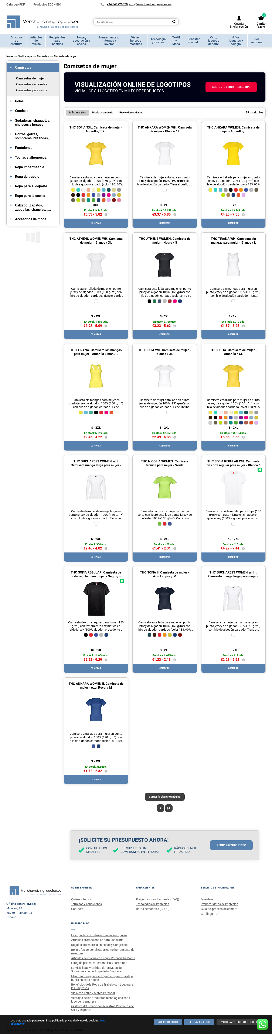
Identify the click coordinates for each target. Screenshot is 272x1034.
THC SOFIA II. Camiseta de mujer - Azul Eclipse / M (164, 574)
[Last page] (169, 808)
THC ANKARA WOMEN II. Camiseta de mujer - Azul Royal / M (96, 685)
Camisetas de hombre (31, 84)
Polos (19, 101)
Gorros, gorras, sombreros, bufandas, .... (34, 136)
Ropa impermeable (29, 167)
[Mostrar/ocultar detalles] (240, 1022)
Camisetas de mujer (30, 78)
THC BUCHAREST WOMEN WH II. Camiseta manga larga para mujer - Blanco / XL (233, 576)
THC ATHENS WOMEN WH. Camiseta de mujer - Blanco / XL (96, 240)
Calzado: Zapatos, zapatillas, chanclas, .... (33, 207)
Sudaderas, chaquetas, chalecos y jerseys (32, 123)
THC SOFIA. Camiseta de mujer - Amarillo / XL (233, 352)
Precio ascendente (102, 112)
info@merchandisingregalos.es (150, 4)
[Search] (174, 21)
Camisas (21, 111)
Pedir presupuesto (231, 845)
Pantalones (23, 148)
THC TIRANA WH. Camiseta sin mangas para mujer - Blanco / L (233, 240)
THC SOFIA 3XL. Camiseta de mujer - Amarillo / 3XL (96, 129)
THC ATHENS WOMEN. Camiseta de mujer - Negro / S (164, 240)
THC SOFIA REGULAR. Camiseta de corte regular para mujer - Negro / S (96, 574)
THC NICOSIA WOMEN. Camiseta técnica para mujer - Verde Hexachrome (164, 465)
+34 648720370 (117, 4)
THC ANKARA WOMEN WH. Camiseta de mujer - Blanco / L (165, 129)
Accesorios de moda (30, 219)
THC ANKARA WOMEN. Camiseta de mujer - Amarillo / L (233, 129)
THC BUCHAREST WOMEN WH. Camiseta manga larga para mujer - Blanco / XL (96, 465)
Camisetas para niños (31, 90)
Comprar (96, 223)
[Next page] (160, 808)
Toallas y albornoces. (31, 157)
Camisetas (23, 67)
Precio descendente (130, 112)
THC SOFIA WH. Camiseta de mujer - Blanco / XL (164, 352)
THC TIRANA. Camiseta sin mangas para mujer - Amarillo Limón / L (96, 352)
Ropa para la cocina (30, 196)
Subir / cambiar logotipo (231, 87)
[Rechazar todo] (199, 1022)
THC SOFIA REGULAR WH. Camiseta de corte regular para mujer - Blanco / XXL (233, 465)
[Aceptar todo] (168, 1022)
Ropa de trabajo (27, 177)
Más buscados (77, 112)
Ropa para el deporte (31, 186)
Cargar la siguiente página (164, 797)
